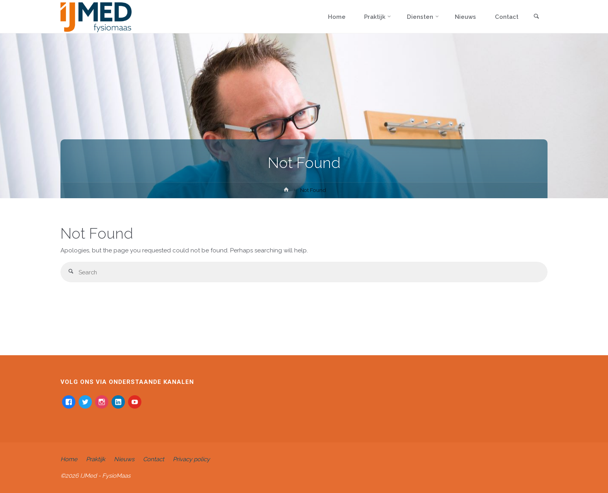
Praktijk (95, 459)
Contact (153, 459)
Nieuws (124, 459)
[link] (536, 17)
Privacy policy (191, 459)
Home (68, 459)
